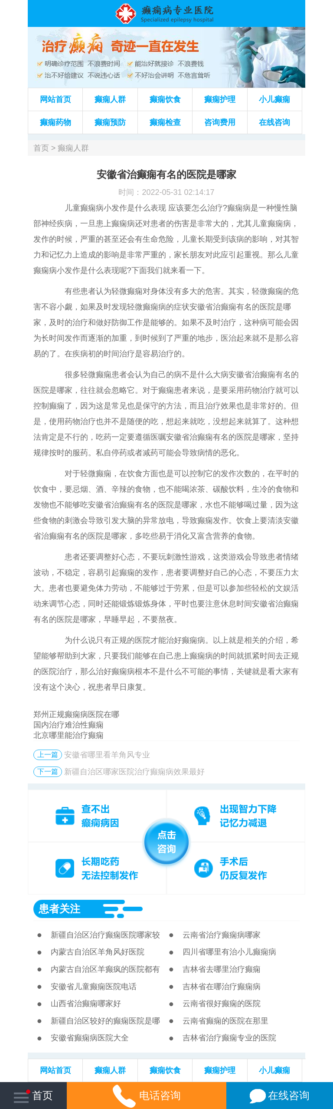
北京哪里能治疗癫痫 (68, 735)
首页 (41, 148)
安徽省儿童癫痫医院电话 (94, 986)
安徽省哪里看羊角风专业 (107, 754)
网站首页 (55, 99)
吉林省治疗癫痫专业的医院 (229, 1037)
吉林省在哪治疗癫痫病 (222, 986)
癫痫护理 (219, 99)
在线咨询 (274, 122)
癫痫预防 (110, 122)
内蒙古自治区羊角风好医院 (97, 952)
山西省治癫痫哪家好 (86, 1003)
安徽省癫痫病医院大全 (90, 1037)
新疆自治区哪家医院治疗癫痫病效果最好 (134, 771)
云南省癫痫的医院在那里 (225, 1021)
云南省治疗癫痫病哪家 (222, 935)
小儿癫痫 (274, 99)
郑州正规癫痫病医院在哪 (76, 714)
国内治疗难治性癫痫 (68, 725)
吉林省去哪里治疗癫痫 (222, 969)
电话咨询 (146, 1095)
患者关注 (59, 909)
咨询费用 (219, 122)
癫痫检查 (165, 122)
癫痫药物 (55, 122)
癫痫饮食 (165, 99)
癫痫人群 (110, 99)
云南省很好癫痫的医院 (222, 1003)
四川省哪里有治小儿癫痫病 (229, 952)
